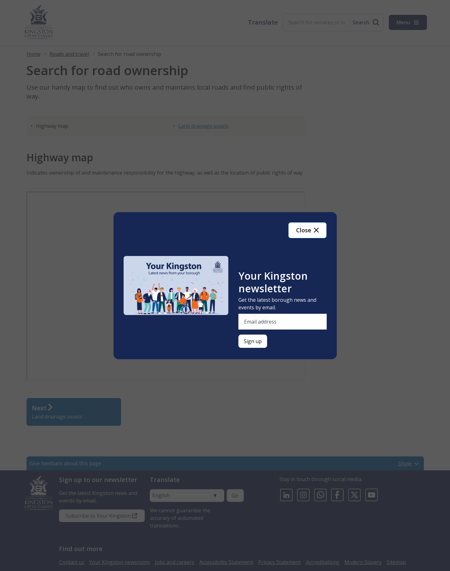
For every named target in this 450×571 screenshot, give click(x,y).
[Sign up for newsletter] (252, 341)
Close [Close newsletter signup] (307, 230)
